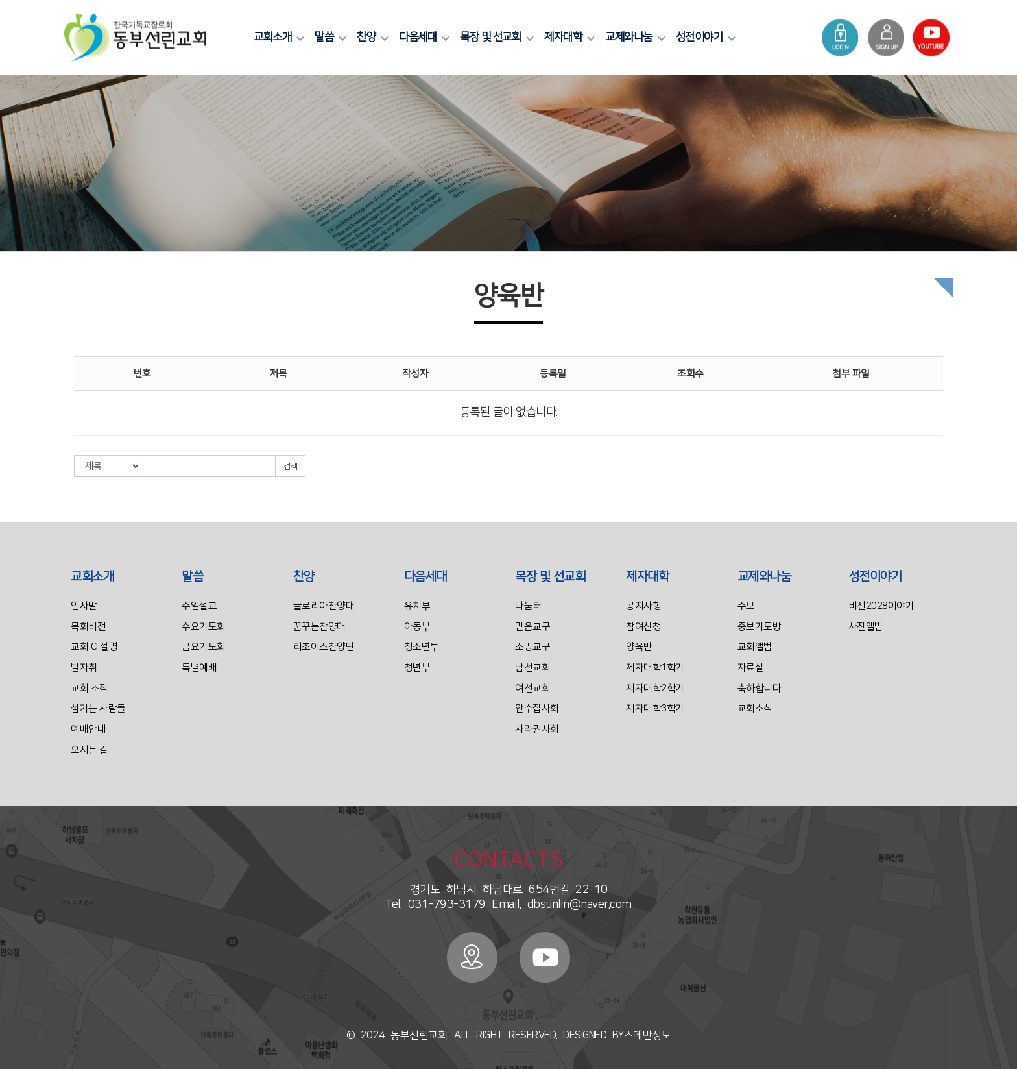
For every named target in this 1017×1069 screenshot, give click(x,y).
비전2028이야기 (881, 605)
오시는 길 (89, 750)
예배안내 (88, 729)
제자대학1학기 (655, 667)
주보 (746, 605)
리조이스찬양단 (324, 646)
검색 (290, 466)
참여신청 (643, 626)
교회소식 (754, 708)
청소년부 (421, 646)
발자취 (84, 667)
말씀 (328, 37)
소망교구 (532, 646)
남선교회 (532, 667)
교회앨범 (754, 646)
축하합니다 (759, 688)
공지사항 (643, 605)
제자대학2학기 (655, 688)
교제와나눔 (633, 37)
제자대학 (567, 37)
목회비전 (88, 626)
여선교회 (532, 688)
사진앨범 (865, 626)
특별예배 (199, 667)
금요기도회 (204, 646)
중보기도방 (759, 626)
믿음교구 (532, 626)
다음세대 (422, 37)
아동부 (417, 626)
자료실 (750, 667)
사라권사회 (537, 729)
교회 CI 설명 (94, 646)
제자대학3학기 (655, 708)
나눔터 (528, 605)
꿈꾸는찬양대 (319, 626)
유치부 (417, 605)
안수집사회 (537, 708)
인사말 (84, 605)
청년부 (417, 667)
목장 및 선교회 (495, 37)
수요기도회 (204, 626)
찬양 (371, 37)
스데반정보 (647, 1035)
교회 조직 (89, 688)
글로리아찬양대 (324, 605)
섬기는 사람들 (98, 708)
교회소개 (277, 37)
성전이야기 (704, 37)
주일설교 (199, 605)
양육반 (639, 646)
